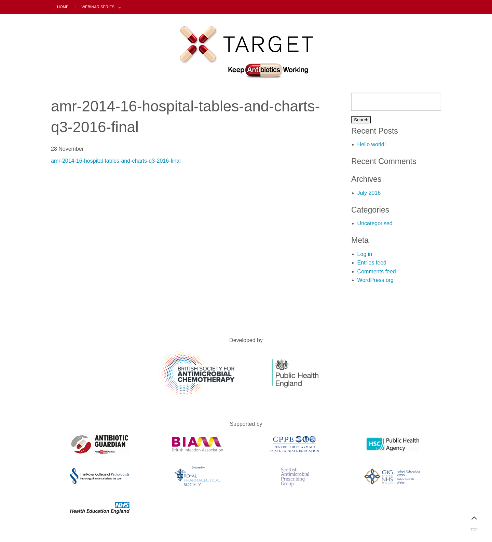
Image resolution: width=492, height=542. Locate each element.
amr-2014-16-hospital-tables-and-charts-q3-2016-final (116, 161)
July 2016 (369, 193)
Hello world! (371, 144)
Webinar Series (98, 7)
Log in (364, 254)
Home (63, 7)
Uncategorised (375, 223)
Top (474, 521)
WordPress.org (375, 280)
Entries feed (371, 263)
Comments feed (376, 271)
